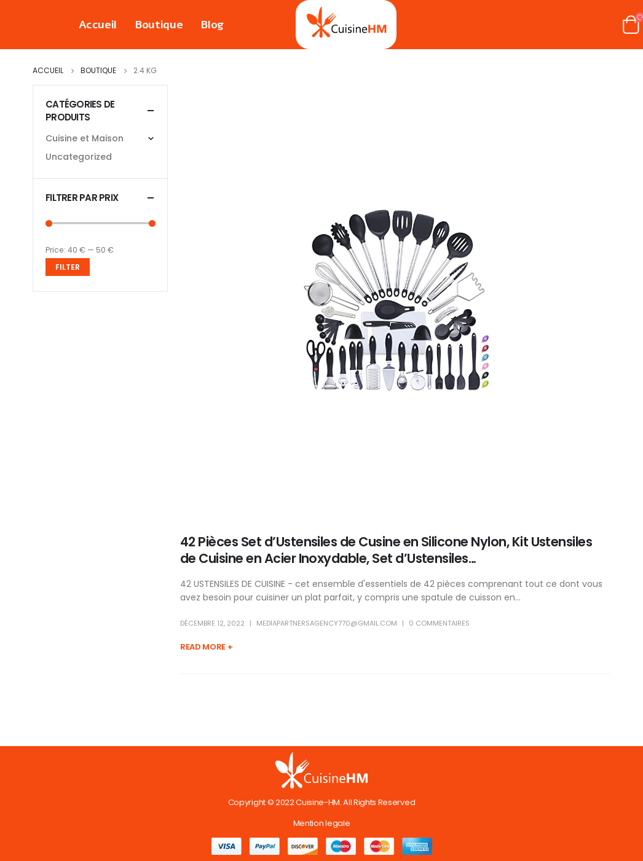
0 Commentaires (439, 623)
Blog (212, 24)
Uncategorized (78, 157)
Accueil (98, 24)
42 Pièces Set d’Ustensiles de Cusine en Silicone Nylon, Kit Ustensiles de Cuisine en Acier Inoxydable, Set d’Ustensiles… (386, 550)
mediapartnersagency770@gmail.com (326, 623)
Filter (67, 267)
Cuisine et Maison (84, 138)
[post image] (395, 300)
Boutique (159, 24)
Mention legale (321, 823)
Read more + (206, 647)
